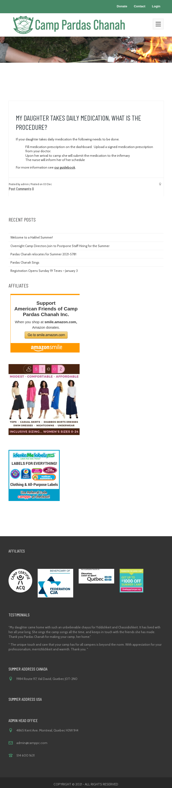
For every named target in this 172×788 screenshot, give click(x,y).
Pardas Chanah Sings (24, 262)
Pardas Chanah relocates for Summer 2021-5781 (43, 254)
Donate (122, 6)
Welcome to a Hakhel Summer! (31, 237)
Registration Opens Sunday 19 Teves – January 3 (44, 271)
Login (156, 6)
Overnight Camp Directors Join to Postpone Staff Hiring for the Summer (59, 246)
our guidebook (64, 167)
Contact (139, 6)
